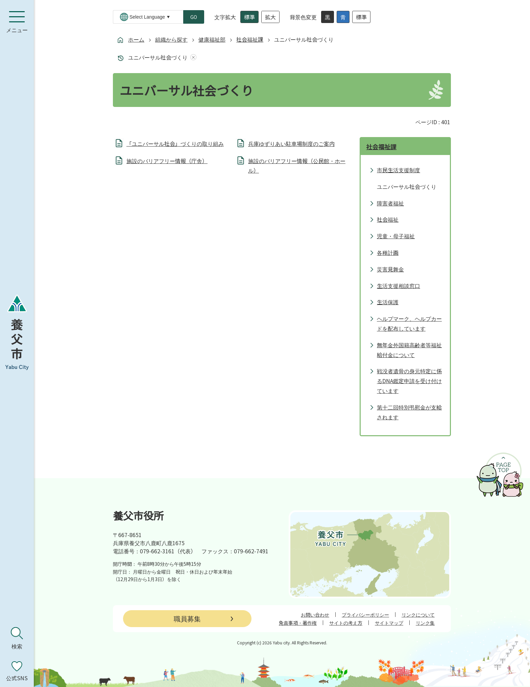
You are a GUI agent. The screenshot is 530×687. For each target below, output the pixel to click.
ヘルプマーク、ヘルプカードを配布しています (409, 323)
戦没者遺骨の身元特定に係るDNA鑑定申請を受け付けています (409, 381)
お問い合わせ (315, 614)
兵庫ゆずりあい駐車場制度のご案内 (291, 143)
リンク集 (425, 622)
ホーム (136, 39)
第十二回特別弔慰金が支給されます (409, 412)
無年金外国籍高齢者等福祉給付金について (409, 350)
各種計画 (388, 252)
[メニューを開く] (17, 22)
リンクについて (418, 614)
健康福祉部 (211, 39)
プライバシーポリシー (365, 614)
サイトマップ (389, 622)
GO (193, 17)
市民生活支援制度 (398, 170)
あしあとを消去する (192, 57)
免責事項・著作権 (298, 622)
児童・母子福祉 (396, 236)
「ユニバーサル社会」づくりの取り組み (175, 143)
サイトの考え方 (345, 622)
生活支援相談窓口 (398, 286)
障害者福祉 (390, 203)
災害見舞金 (390, 269)
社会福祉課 (249, 39)
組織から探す (171, 39)
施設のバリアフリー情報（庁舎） (167, 161)
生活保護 (388, 302)
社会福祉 (388, 219)
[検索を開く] (17, 638)
